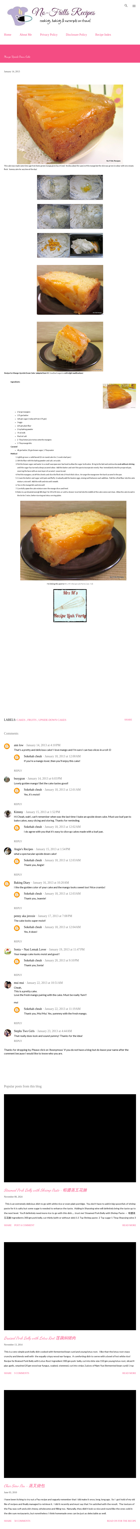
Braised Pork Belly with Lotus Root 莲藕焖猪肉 (40, 1338)
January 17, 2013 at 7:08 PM (55, 916)
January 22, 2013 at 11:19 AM (62, 1008)
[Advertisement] (70, 673)
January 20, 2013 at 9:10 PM (62, 960)
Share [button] (128, 719)
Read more (129, 1225)
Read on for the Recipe (121, 1521)
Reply (18, 770)
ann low (19, 745)
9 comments (21, 1373)
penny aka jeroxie (24, 916)
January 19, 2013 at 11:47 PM (67, 949)
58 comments (22, 1521)
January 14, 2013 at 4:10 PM (43, 745)
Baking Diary (22, 882)
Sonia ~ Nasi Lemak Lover (30, 949)
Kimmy (18, 812)
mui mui (19, 982)
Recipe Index (103, 34)
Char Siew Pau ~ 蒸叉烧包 (24, 1485)
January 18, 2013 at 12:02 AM (63, 826)
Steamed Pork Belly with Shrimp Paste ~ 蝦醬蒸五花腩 (45, 1190)
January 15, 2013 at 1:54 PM (53, 849)
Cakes (21, 719)
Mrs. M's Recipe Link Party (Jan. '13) (78, 584)
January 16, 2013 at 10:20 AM (51, 882)
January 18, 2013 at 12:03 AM (63, 860)
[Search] (126, 6)
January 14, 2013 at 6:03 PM (45, 778)
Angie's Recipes (23, 849)
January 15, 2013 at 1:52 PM (43, 812)
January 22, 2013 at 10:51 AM (45, 982)
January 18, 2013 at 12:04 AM (63, 927)
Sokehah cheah (33, 756)
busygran (19, 778)
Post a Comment (24, 1225)
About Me (26, 34)
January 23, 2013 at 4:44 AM (54, 1031)
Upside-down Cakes (52, 719)
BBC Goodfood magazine (55, 373)
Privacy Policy (49, 34)
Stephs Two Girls (24, 1031)
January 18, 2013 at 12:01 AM (63, 789)
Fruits (32, 719)
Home (7, 34)
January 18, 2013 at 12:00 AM (63, 756)
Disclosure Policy (76, 34)
